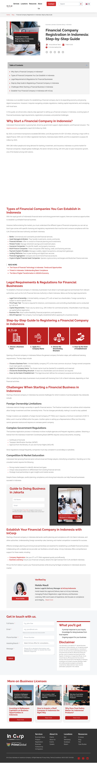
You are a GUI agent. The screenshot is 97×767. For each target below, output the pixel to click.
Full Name (10, 623)
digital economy (12, 128)
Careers (52, 744)
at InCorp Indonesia (68, 588)
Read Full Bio (20, 598)
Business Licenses (51, 24)
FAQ (79, 742)
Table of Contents (16, 65)
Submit (10, 658)
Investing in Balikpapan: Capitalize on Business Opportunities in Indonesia (19, 711)
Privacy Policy (26, 510)
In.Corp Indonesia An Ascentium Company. (19, 757)
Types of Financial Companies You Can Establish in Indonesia (32, 75)
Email (8, 629)
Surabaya (67, 742)
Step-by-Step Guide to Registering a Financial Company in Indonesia (34, 83)
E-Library (81, 737)
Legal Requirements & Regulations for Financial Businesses (31, 79)
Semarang (67, 739)
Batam (66, 744)
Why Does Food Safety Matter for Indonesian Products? (74, 710)
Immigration (39, 749)
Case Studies (82, 744)
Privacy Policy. (46, 757)
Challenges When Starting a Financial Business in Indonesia (31, 87)
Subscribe (17, 517)
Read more (49, 600)
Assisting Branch (12, 643)
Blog (13, 15)
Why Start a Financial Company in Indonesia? (26, 72)
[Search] (69, 4)
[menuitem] (88, 4)
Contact (51, 4)
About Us (52, 739)
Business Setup (61, 24)
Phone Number (11, 637)
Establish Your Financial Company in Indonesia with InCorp (31, 91)
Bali (65, 737)
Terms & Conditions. (55, 757)
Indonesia (68, 24)
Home (8, 15)
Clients (52, 737)
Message (9, 649)
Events (52, 742)
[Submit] (81, 4)
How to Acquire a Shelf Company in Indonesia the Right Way (48, 710)
